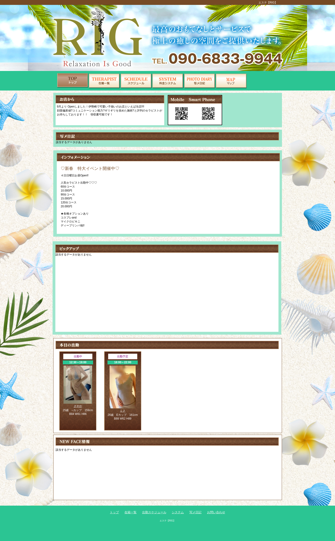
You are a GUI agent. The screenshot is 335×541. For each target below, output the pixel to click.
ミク (122, 410)
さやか (78, 406)
